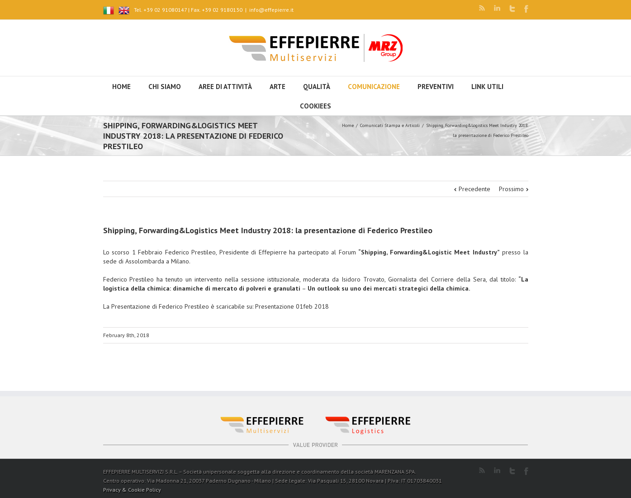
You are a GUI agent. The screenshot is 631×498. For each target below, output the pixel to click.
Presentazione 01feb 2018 (292, 306)
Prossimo (511, 189)
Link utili (487, 86)
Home (348, 125)
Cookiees (315, 106)
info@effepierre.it (271, 9)
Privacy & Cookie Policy (132, 489)
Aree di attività (225, 86)
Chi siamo (164, 86)
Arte (277, 86)
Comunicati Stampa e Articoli (390, 125)
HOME (121, 86)
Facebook (526, 9)
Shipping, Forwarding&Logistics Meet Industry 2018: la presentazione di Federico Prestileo (267, 230)
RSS (482, 8)
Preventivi (436, 86)
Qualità (316, 86)
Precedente (474, 189)
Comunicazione (374, 86)
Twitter (512, 8)
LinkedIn (497, 8)
